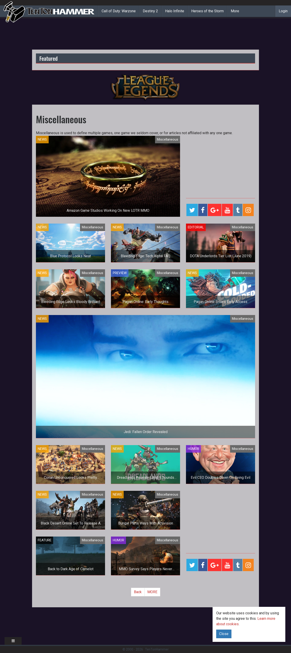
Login (283, 11)
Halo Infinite (174, 11)
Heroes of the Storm (207, 11)
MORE (152, 592)
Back (138, 592)
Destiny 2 (150, 11)
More (235, 11)
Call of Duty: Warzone (119, 11)
